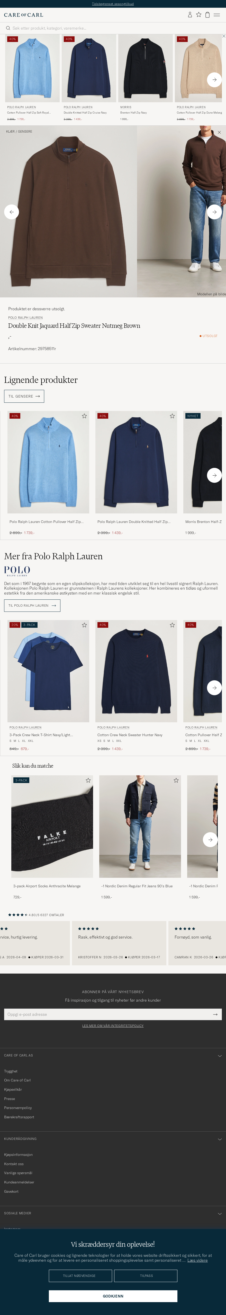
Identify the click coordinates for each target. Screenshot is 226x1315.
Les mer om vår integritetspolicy (112, 1025)
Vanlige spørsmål (18, 1173)
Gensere (25, 131)
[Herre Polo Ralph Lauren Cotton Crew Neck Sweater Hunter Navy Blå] (136, 671)
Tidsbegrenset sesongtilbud (113, 4)
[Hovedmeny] (217, 15)
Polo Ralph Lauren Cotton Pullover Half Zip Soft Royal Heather (45, 522)
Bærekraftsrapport (19, 1117)
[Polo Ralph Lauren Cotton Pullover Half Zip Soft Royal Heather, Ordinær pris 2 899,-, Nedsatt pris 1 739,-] (32, 78)
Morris (125, 107)
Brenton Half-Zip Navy (133, 112)
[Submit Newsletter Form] (215, 1014)
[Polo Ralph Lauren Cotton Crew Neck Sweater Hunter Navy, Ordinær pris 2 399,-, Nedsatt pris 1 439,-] (136, 686)
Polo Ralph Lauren (21, 107)
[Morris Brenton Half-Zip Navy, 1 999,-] (145, 78)
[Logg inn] (190, 15)
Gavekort (11, 1191)
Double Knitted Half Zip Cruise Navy (85, 112)
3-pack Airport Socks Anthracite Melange (46, 886)
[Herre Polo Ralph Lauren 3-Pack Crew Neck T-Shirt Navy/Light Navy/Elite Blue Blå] (48, 671)
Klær (10, 131)
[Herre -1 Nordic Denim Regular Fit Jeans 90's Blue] (140, 826)
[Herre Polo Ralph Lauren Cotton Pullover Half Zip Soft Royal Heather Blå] (32, 68)
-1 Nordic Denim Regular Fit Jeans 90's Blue (137, 886)
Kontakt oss (14, 1164)
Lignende (41, 379)
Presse (9, 1098)
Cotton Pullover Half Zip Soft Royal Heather (28, 113)
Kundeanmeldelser (19, 1182)
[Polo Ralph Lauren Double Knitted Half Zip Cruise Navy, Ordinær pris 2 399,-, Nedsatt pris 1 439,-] (89, 78)
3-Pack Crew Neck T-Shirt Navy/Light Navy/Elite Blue (40, 735)
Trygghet (10, 1071)
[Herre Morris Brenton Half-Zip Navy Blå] (145, 68)
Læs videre (197, 1260)
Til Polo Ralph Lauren (32, 605)
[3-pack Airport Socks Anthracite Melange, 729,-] (52, 837)
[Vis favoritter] (198, 15)
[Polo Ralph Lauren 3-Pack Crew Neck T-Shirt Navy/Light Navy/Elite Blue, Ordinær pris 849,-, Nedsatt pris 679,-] (48, 686)
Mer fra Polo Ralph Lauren (53, 556)
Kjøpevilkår (13, 1089)
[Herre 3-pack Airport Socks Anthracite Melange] (52, 826)
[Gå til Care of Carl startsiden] (23, 15)
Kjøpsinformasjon (18, 1154)
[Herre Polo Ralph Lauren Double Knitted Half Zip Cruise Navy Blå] (89, 68)
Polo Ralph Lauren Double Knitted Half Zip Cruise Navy (132, 522)
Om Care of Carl (17, 1080)
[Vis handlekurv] (207, 15)
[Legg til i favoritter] (83, 417)
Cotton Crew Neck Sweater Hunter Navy (129, 735)
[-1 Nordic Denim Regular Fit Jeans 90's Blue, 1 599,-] (140, 837)
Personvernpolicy (18, 1107)
